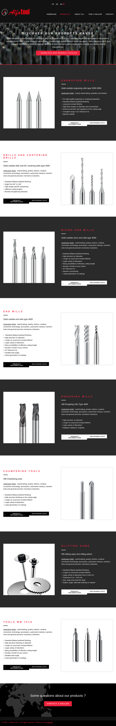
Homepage (52, 14)
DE (61, 4)
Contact (110, 14)
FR (53, 4)
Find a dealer (95, 14)
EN (57, 4)
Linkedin (49, 722)
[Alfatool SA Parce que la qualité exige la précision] (16, 12)
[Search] (64, 4)
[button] (70, 14)
